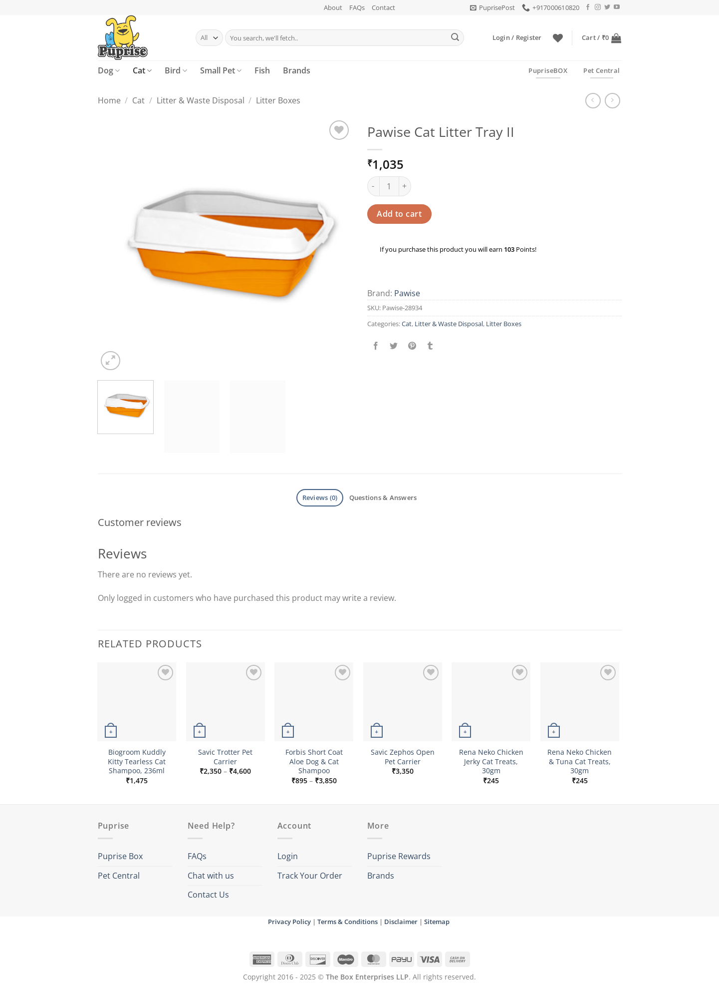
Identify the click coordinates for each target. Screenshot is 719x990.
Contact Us (208, 894)
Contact (383, 7)
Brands (296, 70)
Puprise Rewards (399, 856)
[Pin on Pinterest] (412, 346)
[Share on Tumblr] (430, 346)
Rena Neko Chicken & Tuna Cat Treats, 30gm (579, 761)
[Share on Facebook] (376, 346)
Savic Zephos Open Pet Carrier (403, 757)
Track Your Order (309, 875)
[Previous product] (612, 100)
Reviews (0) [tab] (320, 497)
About (333, 7)
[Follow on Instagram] (598, 7)
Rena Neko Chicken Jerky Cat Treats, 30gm (491, 761)
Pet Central (119, 875)
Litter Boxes (278, 100)
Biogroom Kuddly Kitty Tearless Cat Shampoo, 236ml (137, 761)
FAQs (357, 7)
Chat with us (211, 875)
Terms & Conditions (347, 921)
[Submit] (455, 37)
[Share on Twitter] (394, 346)
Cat (142, 70)
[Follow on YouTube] (617, 7)
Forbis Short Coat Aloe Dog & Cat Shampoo (314, 761)
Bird (176, 70)
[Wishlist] (558, 38)
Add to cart (399, 213)
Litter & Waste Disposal (200, 100)
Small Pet (220, 70)
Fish (262, 70)
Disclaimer (401, 921)
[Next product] (593, 100)
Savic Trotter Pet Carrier (225, 757)
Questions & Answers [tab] (383, 497)
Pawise (407, 293)
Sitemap (437, 921)
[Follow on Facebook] (588, 7)
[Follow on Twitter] (607, 7)
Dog (109, 70)
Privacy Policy (289, 921)
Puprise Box (120, 856)
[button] (492, 7)
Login (287, 856)
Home (109, 100)
